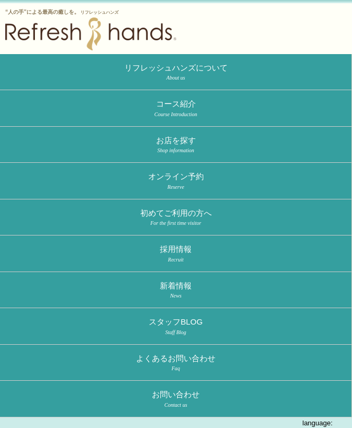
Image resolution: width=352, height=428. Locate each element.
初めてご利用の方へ (175, 218)
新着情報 (175, 290)
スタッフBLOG (175, 326)
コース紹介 (175, 108)
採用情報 (175, 254)
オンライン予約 (175, 181)
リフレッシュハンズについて (175, 72)
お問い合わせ (175, 399)
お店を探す (175, 145)
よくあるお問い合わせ (175, 363)
